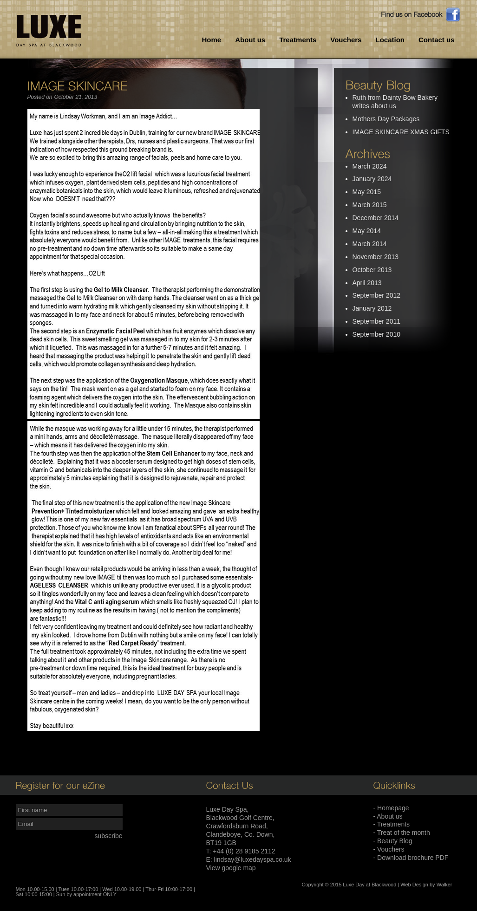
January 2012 (372, 308)
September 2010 (377, 334)
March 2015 (370, 204)
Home (212, 40)
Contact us (436, 40)
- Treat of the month (401, 832)
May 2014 (367, 230)
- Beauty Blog (392, 841)
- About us (388, 816)
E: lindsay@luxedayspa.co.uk (248, 859)
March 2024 (370, 166)
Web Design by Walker (426, 884)
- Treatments (391, 824)
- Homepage (391, 808)
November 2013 (376, 256)
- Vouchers (389, 849)
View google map (231, 868)
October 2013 (372, 269)
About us (250, 40)
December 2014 (376, 217)
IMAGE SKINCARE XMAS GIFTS (401, 132)
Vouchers (345, 40)
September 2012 (377, 295)
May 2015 (367, 191)
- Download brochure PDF (411, 857)
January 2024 (372, 178)
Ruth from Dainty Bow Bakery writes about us (395, 102)
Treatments (297, 40)
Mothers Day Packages (386, 119)
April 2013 (367, 282)
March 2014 (370, 243)
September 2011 (377, 321)
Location (390, 40)
